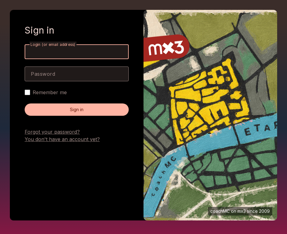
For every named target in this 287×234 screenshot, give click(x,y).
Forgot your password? (52, 132)
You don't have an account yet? (62, 139)
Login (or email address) (52, 44)
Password (43, 74)
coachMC (220, 211)
